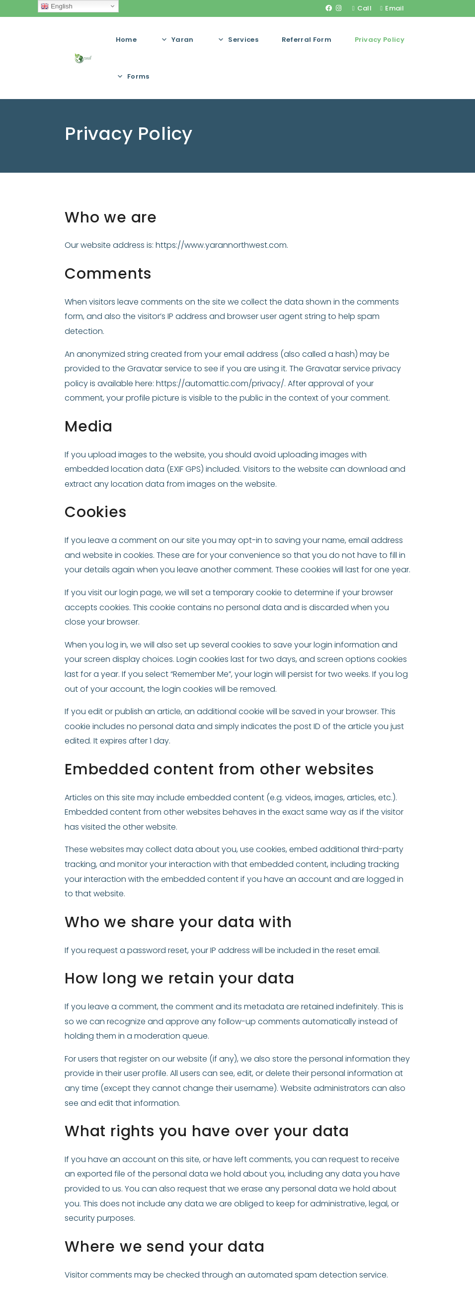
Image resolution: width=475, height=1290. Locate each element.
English (56, 6)
